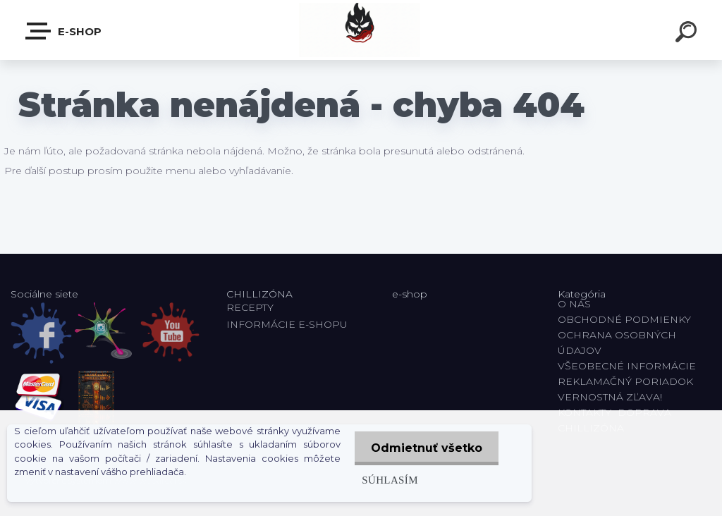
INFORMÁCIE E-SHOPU (287, 324)
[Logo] (361, 30)
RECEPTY (252, 307)
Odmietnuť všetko (425, 448)
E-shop (64, 31)
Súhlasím (387, 479)
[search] (688, 34)
